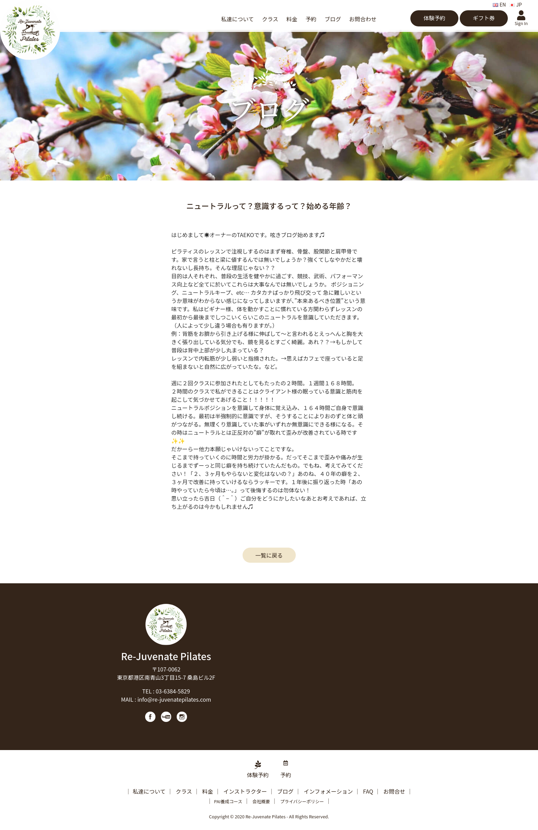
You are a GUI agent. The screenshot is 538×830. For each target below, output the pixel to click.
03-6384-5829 (173, 691)
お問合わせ (363, 19)
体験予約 (434, 18)
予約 (310, 19)
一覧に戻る (269, 555)
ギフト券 (484, 18)
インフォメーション (328, 791)
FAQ (368, 791)
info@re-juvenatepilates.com (174, 699)
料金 (291, 19)
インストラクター (245, 791)
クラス (270, 19)
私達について (237, 19)
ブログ (333, 19)
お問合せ (394, 791)
